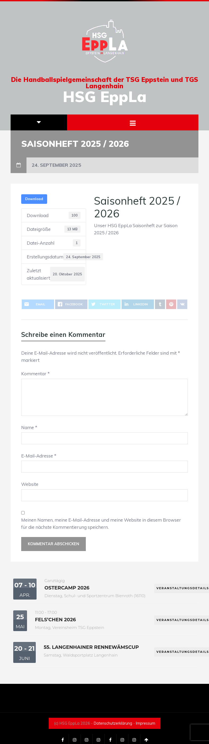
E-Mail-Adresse (38, 456)
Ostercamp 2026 (67, 588)
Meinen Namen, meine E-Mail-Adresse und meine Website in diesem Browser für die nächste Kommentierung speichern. (101, 523)
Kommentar (35, 373)
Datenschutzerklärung (113, 723)
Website (29, 484)
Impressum (145, 723)
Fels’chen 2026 (55, 620)
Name (29, 427)
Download (34, 199)
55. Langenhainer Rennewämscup (91, 647)
